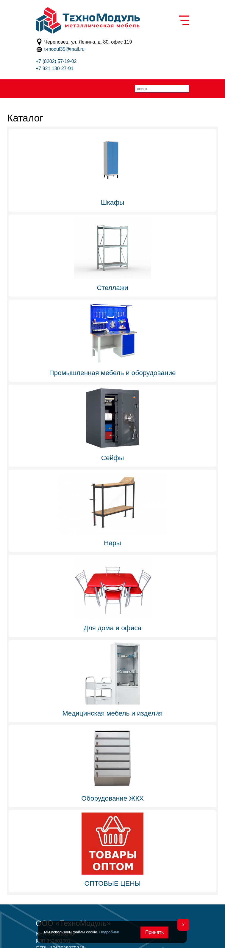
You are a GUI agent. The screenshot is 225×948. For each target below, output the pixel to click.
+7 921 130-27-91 (55, 68)
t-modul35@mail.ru (64, 49)
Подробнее (109, 932)
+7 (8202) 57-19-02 (56, 61)
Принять (154, 932)
